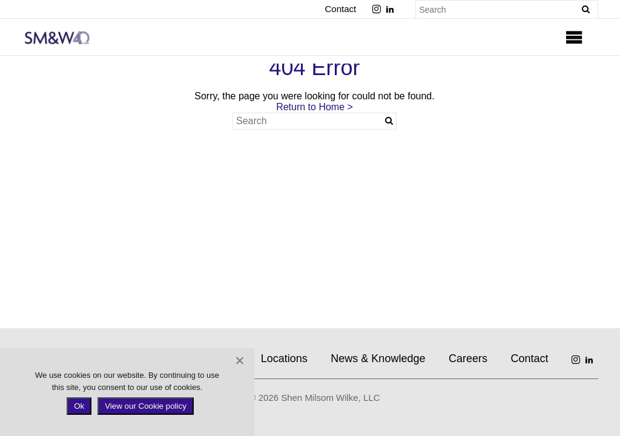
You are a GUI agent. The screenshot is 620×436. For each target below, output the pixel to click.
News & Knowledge (378, 358)
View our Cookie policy (145, 406)
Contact (340, 9)
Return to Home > (314, 107)
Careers (468, 358)
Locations (284, 358)
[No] (239, 360)
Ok (79, 406)
